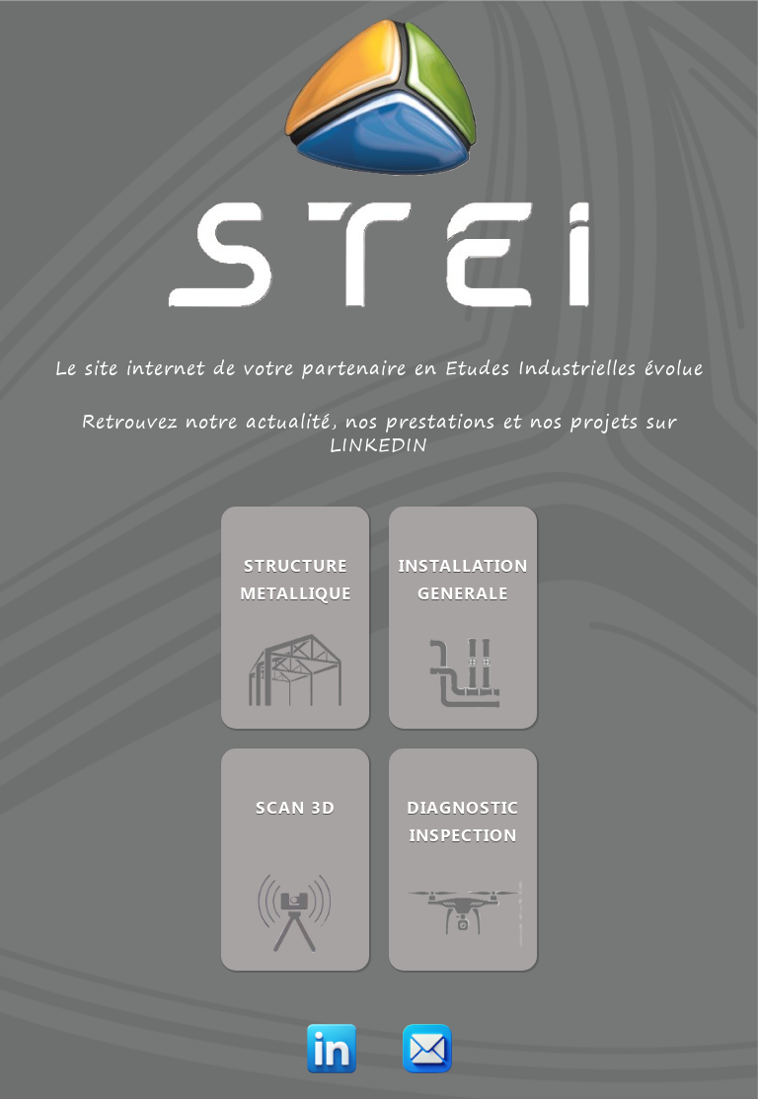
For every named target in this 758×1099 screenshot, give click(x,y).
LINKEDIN (379, 445)
